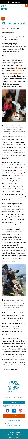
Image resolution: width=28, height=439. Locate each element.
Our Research (9, 27)
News (8, 28)
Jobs (16, 435)
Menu (21, 5)
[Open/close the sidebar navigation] (3, 19)
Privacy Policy (18, 434)
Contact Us (16, 437)
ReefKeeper (17, 73)
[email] (14, 397)
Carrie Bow (17, 68)
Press (20, 435)
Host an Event (9, 435)
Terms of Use (9, 434)
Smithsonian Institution (14, 432)
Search (26, 5)
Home (3, 27)
